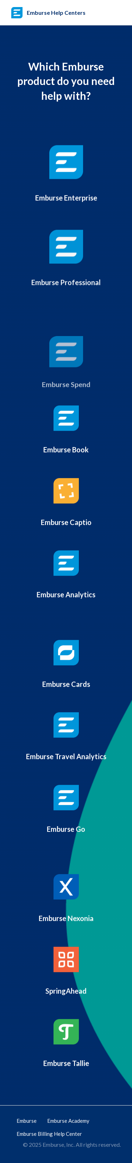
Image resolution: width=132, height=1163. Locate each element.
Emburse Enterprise (66, 200)
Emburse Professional (66, 291)
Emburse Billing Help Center (49, 1134)
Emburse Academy (68, 1121)
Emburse (27, 1121)
